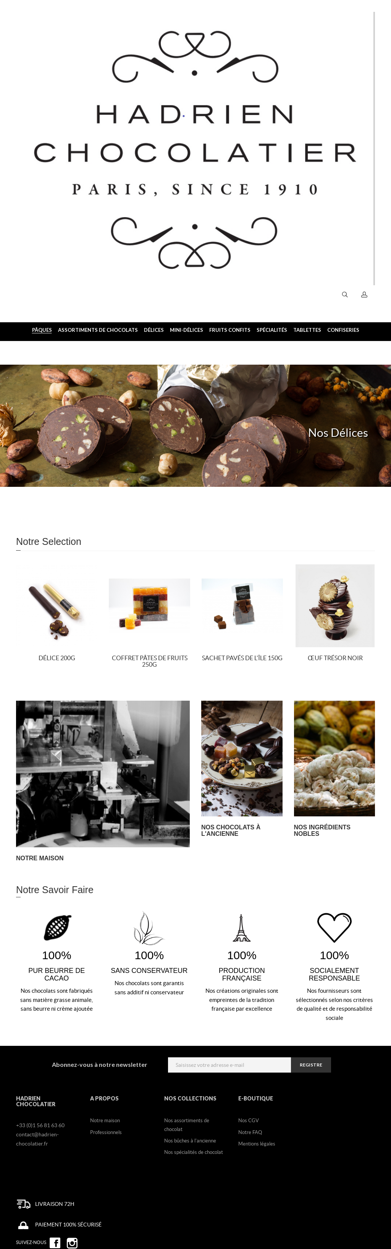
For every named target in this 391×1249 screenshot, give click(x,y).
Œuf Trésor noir (335, 657)
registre (311, 1065)
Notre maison (105, 1120)
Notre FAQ (250, 1132)
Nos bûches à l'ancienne (190, 1141)
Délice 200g (57, 657)
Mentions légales (256, 1144)
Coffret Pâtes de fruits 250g (149, 661)
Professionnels (106, 1132)
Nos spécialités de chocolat (193, 1152)
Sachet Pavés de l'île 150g (242, 657)
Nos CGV (248, 1120)
